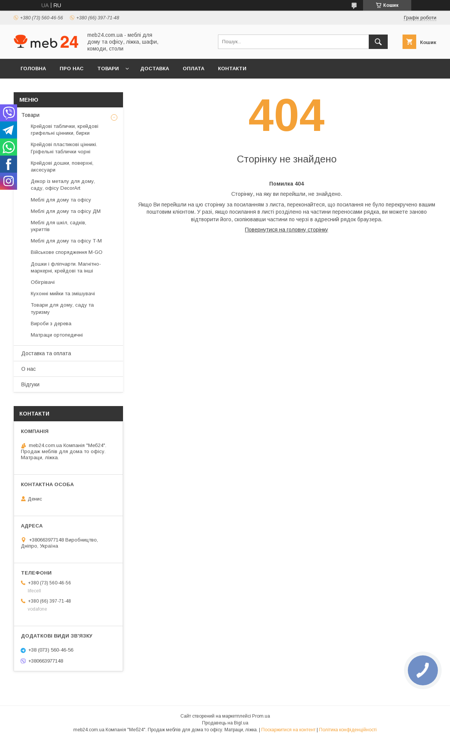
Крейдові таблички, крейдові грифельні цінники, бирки (64, 129)
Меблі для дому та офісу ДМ (66, 211)
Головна (33, 68)
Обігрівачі (43, 282)
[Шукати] (378, 42)
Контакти (232, 68)
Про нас (72, 68)
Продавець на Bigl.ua (225, 723)
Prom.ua (261, 716)
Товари (108, 68)
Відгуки (30, 384)
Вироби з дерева (51, 323)
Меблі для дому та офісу (61, 200)
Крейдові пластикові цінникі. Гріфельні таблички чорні (64, 148)
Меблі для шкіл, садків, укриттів (58, 226)
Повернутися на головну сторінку (286, 230)
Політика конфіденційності (348, 729)
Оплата (193, 68)
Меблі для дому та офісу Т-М (66, 241)
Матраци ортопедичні (57, 335)
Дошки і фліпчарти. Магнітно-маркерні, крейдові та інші (66, 267)
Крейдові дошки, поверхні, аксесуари (62, 166)
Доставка (154, 68)
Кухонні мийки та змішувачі (63, 293)
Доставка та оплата (46, 353)
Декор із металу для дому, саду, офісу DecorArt (63, 184)
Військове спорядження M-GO (67, 252)
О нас (28, 369)
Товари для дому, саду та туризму (62, 308)
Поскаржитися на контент (288, 729)
